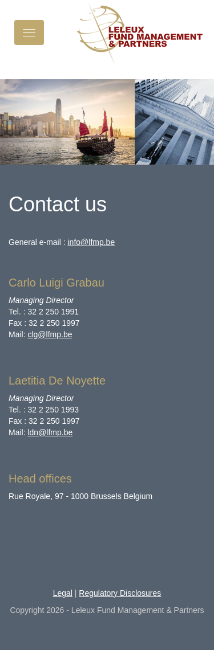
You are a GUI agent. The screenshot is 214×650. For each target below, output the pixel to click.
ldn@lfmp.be (49, 432)
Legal (62, 593)
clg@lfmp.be (49, 334)
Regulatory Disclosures (120, 593)
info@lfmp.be (91, 242)
